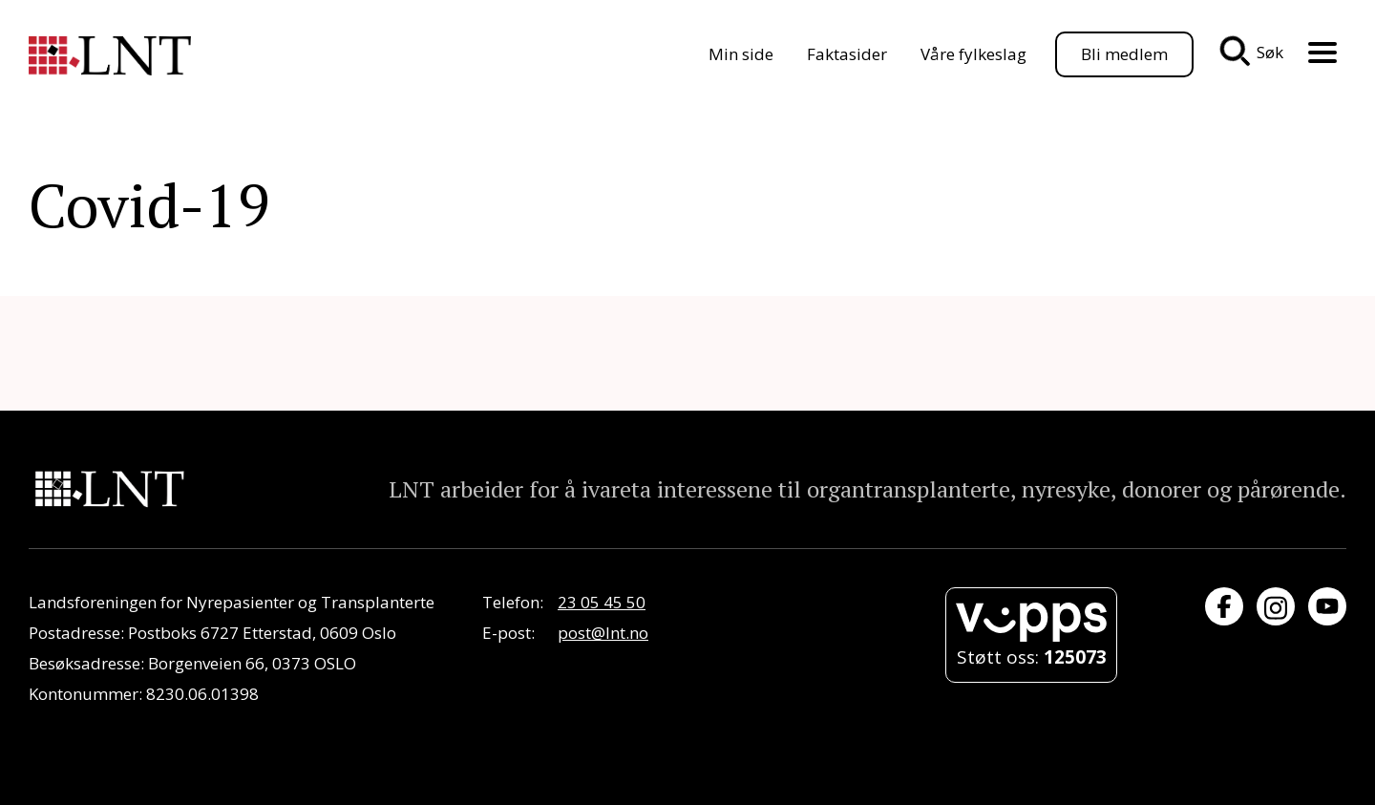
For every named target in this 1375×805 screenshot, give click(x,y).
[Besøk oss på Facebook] (1224, 606)
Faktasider (847, 54)
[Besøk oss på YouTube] (1327, 606)
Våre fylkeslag (973, 54)
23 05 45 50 (601, 602)
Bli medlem (1124, 54)
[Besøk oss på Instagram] (1276, 606)
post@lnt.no (603, 633)
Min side (741, 54)
